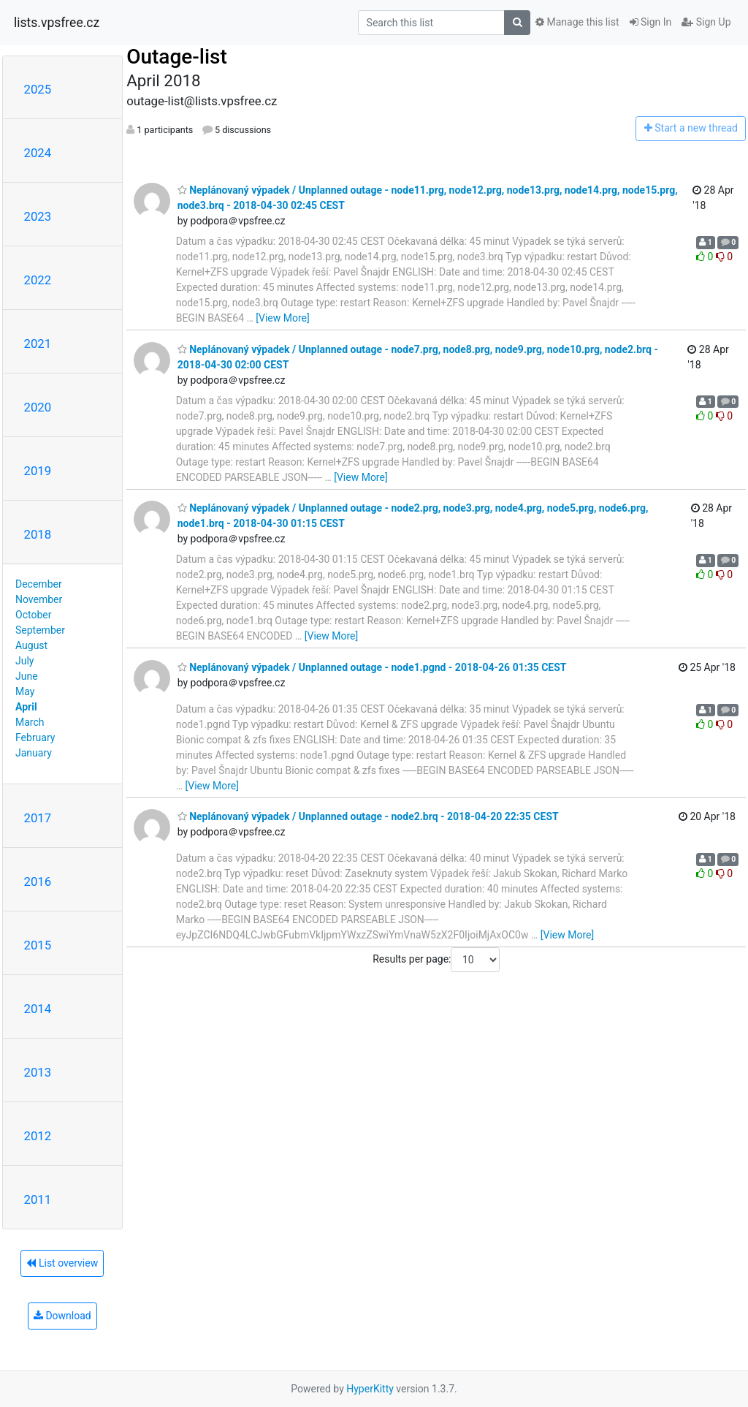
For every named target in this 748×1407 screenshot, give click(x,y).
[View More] (282, 318)
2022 (38, 280)
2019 (38, 470)
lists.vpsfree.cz (56, 22)
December (38, 584)
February (35, 737)
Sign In (651, 22)
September (40, 630)
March (30, 722)
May (24, 691)
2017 (38, 818)
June (26, 676)
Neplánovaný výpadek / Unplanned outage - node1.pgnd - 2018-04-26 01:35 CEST (372, 667)
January (33, 753)
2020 (38, 407)
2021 (38, 343)
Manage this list (577, 22)
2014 (38, 1008)
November (38, 599)
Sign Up (706, 22)
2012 (38, 1136)
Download (62, 1315)
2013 (38, 1072)
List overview (62, 1263)
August (31, 645)
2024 (38, 152)
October (33, 615)
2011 (38, 1199)
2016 (38, 881)
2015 (38, 945)
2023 (38, 216)
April (26, 707)
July (24, 661)
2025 (38, 89)
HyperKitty (370, 1389)
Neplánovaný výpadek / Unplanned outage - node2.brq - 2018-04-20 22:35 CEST (368, 816)
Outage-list (176, 57)
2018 (38, 534)
